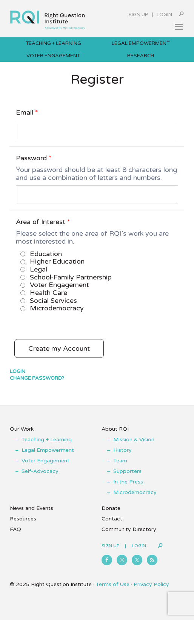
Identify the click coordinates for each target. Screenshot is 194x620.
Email (27, 112)
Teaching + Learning (47, 439)
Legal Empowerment (48, 450)
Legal (33, 269)
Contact (112, 519)
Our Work (22, 429)
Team (120, 460)
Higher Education (52, 261)
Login (164, 15)
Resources (23, 519)
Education (41, 254)
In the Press (128, 482)
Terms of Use (112, 584)
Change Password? (37, 378)
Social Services (48, 300)
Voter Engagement (54, 285)
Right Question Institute (47, 17)
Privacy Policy (151, 584)
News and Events (31, 508)
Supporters (127, 471)
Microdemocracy (52, 308)
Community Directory (129, 529)
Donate (111, 508)
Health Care (43, 293)
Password (34, 158)
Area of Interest (43, 222)
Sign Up (138, 15)
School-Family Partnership (66, 277)
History (122, 450)
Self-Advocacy (40, 471)
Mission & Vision (133, 439)
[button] (178, 26)
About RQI (115, 429)
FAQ (15, 529)
